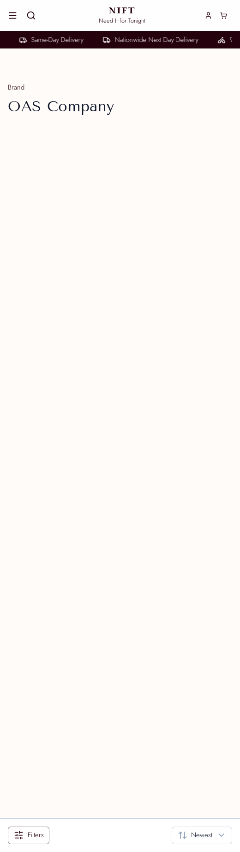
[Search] (31, 16)
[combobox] (202, 835)
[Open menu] (13, 16)
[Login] (208, 15)
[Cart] (224, 15)
